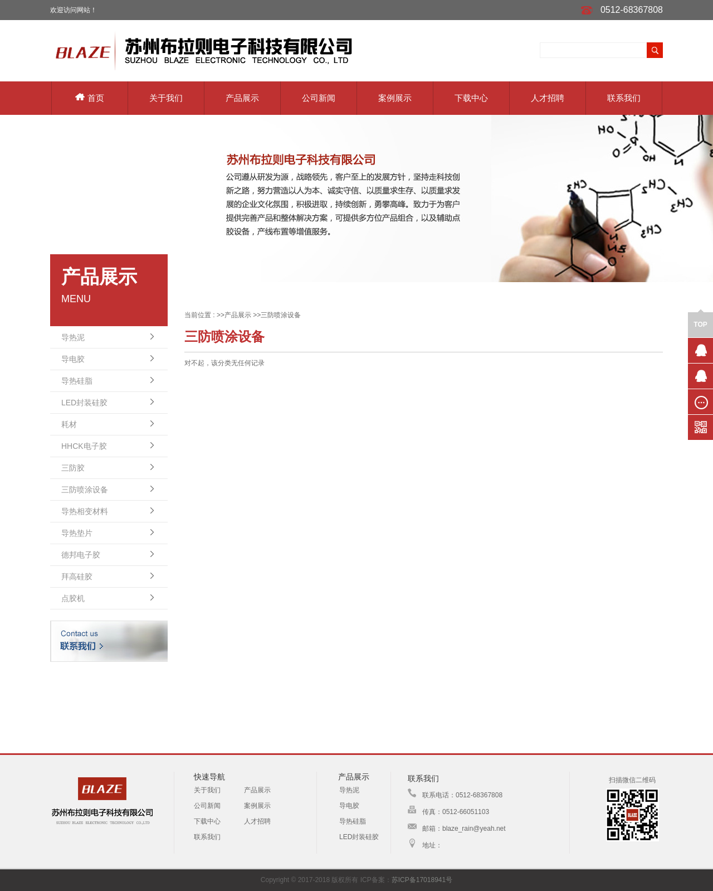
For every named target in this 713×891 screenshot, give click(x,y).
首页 (89, 98)
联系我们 (624, 98)
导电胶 (73, 359)
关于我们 (166, 98)
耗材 (69, 424)
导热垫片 (76, 533)
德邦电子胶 (80, 554)
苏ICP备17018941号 (422, 880)
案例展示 (395, 98)
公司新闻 (318, 98)
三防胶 (73, 467)
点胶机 (73, 598)
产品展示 (242, 98)
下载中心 (471, 98)
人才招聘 (547, 98)
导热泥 (73, 337)
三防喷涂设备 (84, 489)
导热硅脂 (76, 380)
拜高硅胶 (76, 576)
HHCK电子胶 (84, 446)
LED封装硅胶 (84, 402)
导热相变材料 (84, 511)
